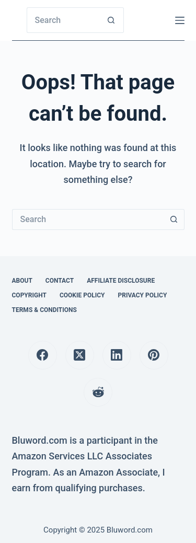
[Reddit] (98, 392)
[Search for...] (63, 20)
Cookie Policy (82, 295)
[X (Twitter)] (79, 355)
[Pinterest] (154, 355)
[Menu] (180, 20)
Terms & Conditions (44, 310)
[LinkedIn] (116, 355)
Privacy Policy (142, 295)
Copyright (29, 295)
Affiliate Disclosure (121, 280)
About (22, 280)
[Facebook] (42, 355)
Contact (59, 280)
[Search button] (111, 20)
